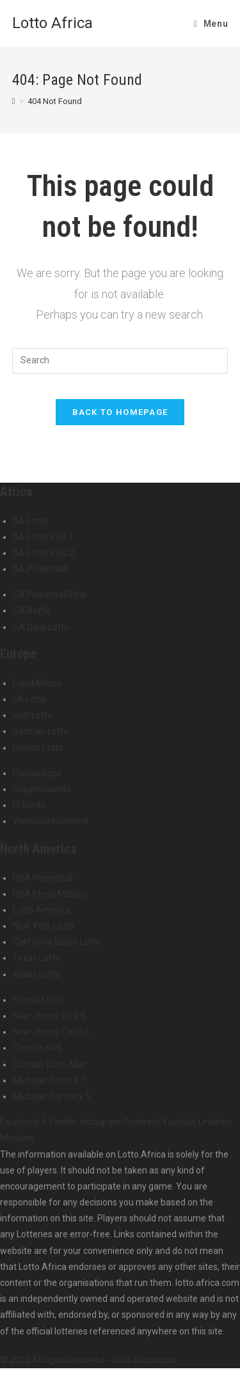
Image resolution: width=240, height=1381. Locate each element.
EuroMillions (37, 683)
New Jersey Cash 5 (51, 1032)
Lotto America (41, 910)
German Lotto (40, 731)
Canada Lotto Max (49, 1064)
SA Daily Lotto (41, 627)
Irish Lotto (32, 715)
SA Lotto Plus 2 (43, 553)
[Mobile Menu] (211, 24)
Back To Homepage (120, 412)
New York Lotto (43, 926)
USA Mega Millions (50, 894)
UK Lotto (30, 699)
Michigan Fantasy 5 (51, 1096)
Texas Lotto (36, 958)
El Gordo (29, 805)
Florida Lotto (38, 1000)
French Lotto (38, 748)
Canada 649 (37, 1048)
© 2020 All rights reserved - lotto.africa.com (88, 1360)
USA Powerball (43, 878)
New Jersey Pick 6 (49, 1016)
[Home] (13, 101)
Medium (16, 1138)
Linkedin (215, 1122)
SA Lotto (30, 521)
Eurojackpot (37, 773)
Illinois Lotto (36, 974)
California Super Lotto (57, 942)
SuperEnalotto (42, 789)
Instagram (101, 1122)
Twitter (63, 1122)
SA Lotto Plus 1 (43, 537)
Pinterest (142, 1122)
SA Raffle (32, 610)
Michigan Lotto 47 (48, 1080)
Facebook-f (24, 1122)
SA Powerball (40, 569)
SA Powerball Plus (49, 594)
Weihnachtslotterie (51, 821)
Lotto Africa (52, 23)
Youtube (180, 1122)
